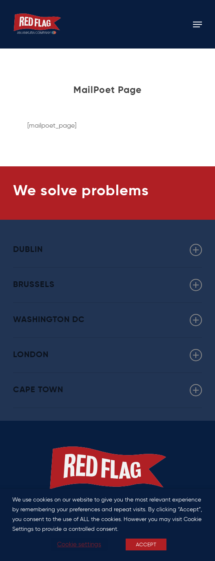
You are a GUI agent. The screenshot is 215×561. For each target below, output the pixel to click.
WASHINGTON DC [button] (107, 320)
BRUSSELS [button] (107, 285)
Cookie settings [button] (79, 544)
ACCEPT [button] (146, 544)
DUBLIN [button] (107, 250)
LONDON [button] (107, 355)
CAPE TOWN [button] (107, 390)
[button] (197, 24)
